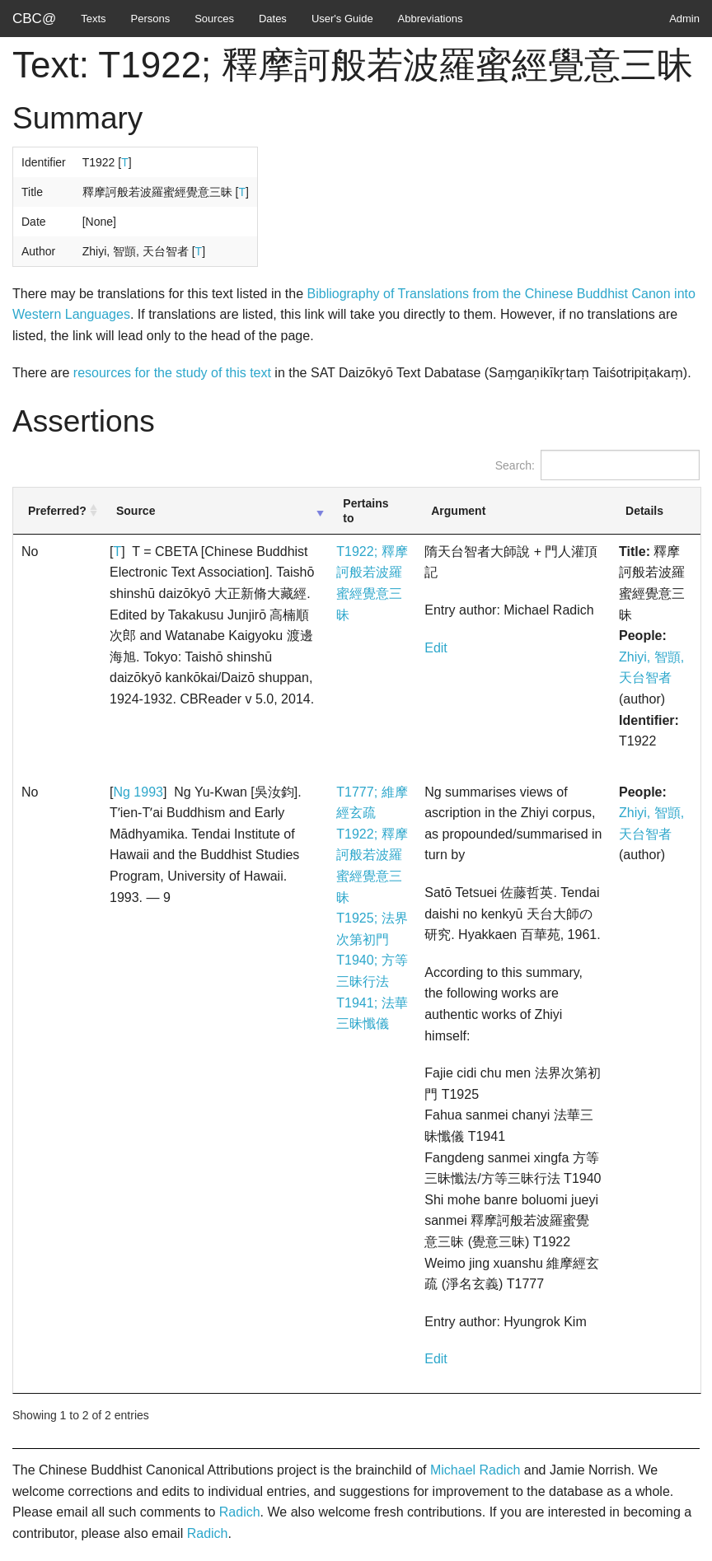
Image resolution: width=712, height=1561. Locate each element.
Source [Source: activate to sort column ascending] (135, 510)
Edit (435, 648)
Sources (214, 18)
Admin (684, 18)
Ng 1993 (138, 792)
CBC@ (34, 18)
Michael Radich (475, 1470)
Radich (239, 1512)
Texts (93, 18)
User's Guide (342, 18)
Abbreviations (430, 18)
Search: (597, 465)
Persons (151, 18)
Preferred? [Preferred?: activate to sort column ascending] (57, 510)
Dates (273, 18)
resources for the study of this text (172, 373)
